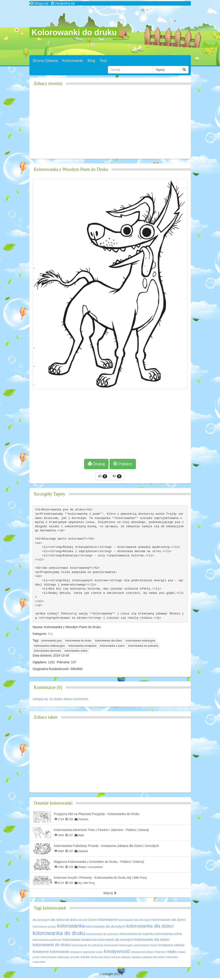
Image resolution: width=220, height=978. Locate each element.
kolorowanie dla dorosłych (135, 920)
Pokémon (160, 952)
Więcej (110, 893)
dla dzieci (58, 920)
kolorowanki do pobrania (87, 945)
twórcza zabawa (120, 957)
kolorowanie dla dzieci (169, 920)
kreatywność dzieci (142, 952)
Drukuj (96, 464)
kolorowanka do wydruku (137, 934)
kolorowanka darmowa (47, 650)
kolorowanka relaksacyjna (49, 645)
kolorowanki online (146, 945)
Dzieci (92, 920)
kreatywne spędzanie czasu (86, 952)
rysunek (74, 957)
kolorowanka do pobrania (143, 645)
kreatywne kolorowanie (51, 952)
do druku (71, 920)
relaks (172, 952)
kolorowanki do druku (52, 945)
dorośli (83, 920)
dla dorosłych (41, 920)
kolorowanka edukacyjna (140, 640)
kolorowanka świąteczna (80, 939)
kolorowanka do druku (78, 640)
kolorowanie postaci (44, 926)
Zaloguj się (39, 3)
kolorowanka (71, 926)
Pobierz (122, 464)
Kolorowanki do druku (74, 32)
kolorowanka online (75, 650)
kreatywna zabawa (171, 945)
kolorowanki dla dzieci (151, 939)
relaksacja (63, 957)
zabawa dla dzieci (153, 957)
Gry (50, 633)
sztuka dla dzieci (100, 957)
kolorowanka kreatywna (82, 645)
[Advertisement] (110, 124)
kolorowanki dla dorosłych (115, 939)
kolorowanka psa (51, 640)
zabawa (136, 957)
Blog (91, 61)
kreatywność (117, 951)
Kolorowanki (72, 61)
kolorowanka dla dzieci (108, 640)
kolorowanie (107, 920)
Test (103, 61)
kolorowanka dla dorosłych (105, 926)
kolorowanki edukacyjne (118, 945)
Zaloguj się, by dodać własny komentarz (60, 699)
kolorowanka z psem (112, 645)
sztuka (84, 957)
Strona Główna (45, 61)
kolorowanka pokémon (47, 939)
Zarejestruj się (63, 3)
